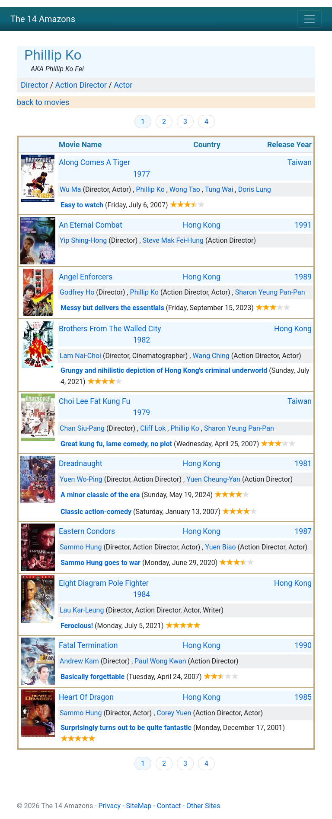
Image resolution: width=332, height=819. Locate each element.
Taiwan (299, 162)
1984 (141, 594)
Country (206, 144)
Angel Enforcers (85, 277)
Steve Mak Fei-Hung (173, 240)
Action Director (81, 84)
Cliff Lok (153, 428)
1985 (303, 697)
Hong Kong (201, 225)
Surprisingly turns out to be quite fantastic (126, 728)
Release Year (289, 144)
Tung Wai (219, 189)
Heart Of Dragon (86, 697)
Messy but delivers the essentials (112, 308)
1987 (303, 531)
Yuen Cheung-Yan (213, 479)
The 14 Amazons (42, 19)
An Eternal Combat (90, 225)
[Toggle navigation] (309, 19)
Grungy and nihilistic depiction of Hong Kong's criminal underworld (164, 370)
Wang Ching (210, 356)
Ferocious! (77, 626)
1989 (303, 277)
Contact (169, 806)
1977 (141, 174)
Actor (123, 84)
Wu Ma (70, 189)
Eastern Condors (87, 531)
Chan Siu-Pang (82, 428)
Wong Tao (184, 189)
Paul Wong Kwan (160, 661)
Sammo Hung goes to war (100, 563)
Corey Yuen (173, 713)
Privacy (110, 806)
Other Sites (203, 806)
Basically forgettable (92, 677)
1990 (303, 645)
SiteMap (139, 806)
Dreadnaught (80, 463)
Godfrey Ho (77, 292)
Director (34, 84)
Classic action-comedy (96, 512)
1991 (303, 225)
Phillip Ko (150, 189)
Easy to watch (82, 205)
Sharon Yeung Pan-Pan (270, 292)
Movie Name (80, 144)
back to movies (43, 102)
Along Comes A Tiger (94, 162)
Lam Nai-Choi (80, 356)
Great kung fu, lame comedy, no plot (116, 444)
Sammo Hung (81, 547)
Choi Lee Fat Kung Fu (94, 401)
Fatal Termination (88, 645)
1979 (141, 412)
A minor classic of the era (100, 495)
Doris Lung (254, 189)
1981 (303, 463)
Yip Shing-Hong (83, 240)
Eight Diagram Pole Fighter (104, 583)
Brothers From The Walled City (110, 328)
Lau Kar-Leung (82, 610)
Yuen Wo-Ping (81, 479)
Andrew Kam (79, 661)
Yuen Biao (220, 547)
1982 (141, 340)
